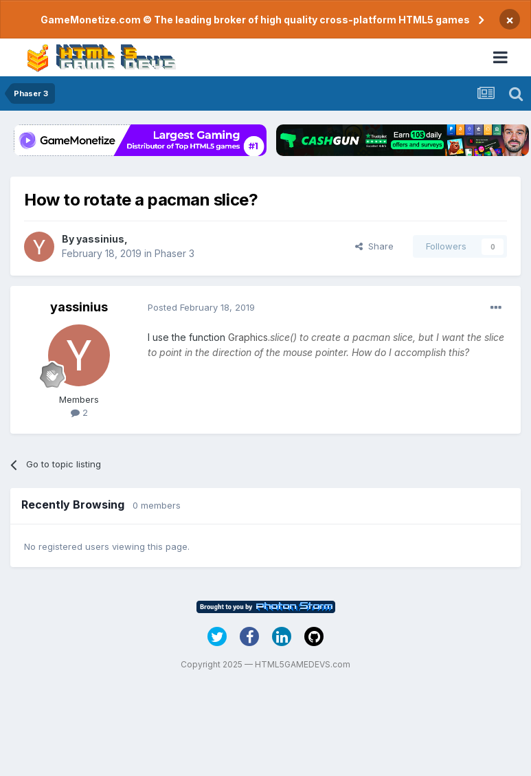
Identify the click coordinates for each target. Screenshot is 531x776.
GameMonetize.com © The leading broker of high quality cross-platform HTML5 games (255, 19)
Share (374, 246)
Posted (201, 307)
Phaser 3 (174, 253)
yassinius (100, 239)
